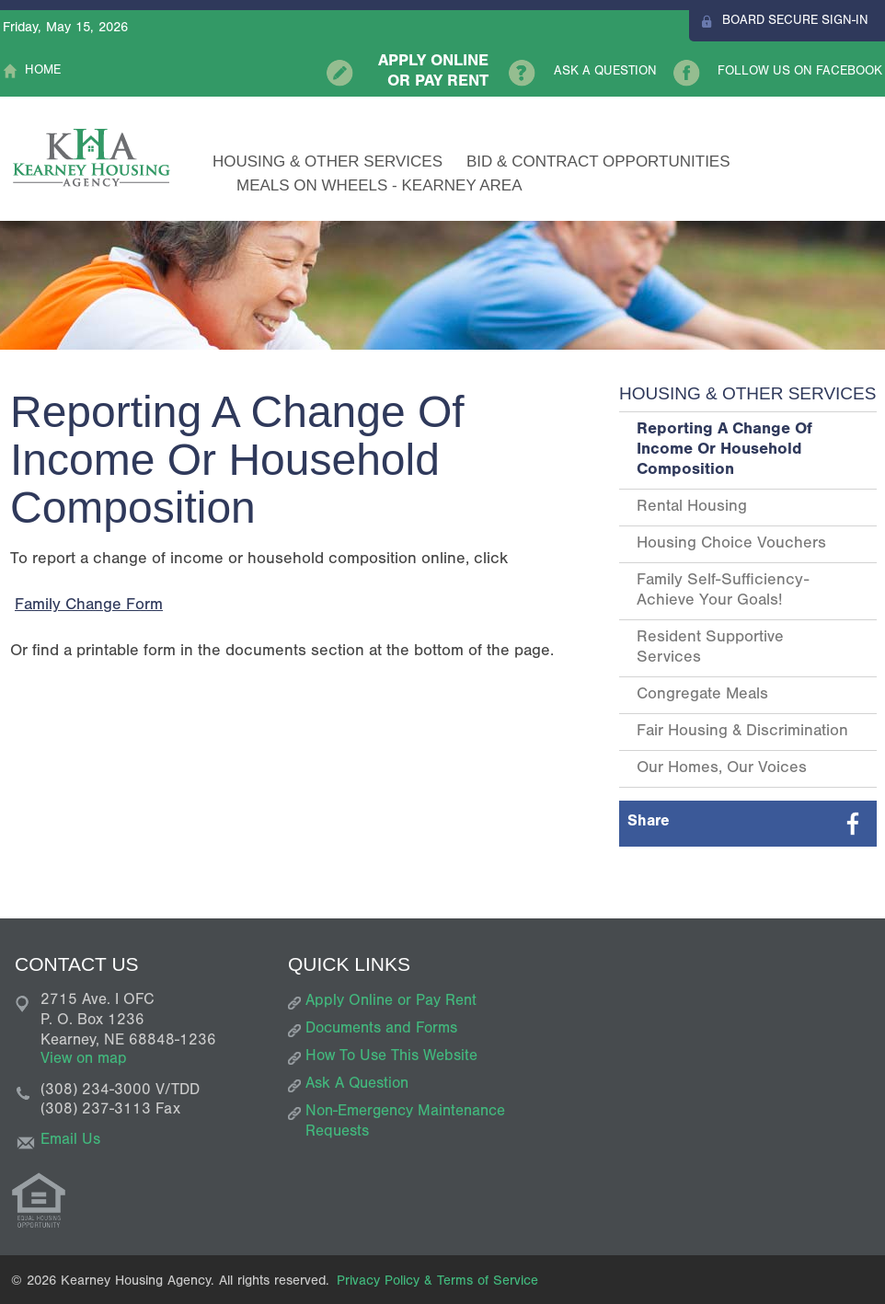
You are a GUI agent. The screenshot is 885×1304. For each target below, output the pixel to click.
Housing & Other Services (327, 161)
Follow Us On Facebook (800, 72)
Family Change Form (89, 606)
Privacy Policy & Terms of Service (437, 1282)
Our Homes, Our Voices (722, 769)
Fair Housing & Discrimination (742, 732)
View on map (83, 1060)
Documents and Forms (381, 1030)
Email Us (70, 1141)
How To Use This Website (391, 1058)
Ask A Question (605, 72)
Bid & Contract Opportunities (598, 161)
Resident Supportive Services (710, 648)
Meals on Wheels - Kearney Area (379, 185)
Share (648, 823)
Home (43, 71)
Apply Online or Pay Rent (433, 72)
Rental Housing (692, 508)
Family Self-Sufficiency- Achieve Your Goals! (723, 591)
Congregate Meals (702, 695)
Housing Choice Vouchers (731, 545)
